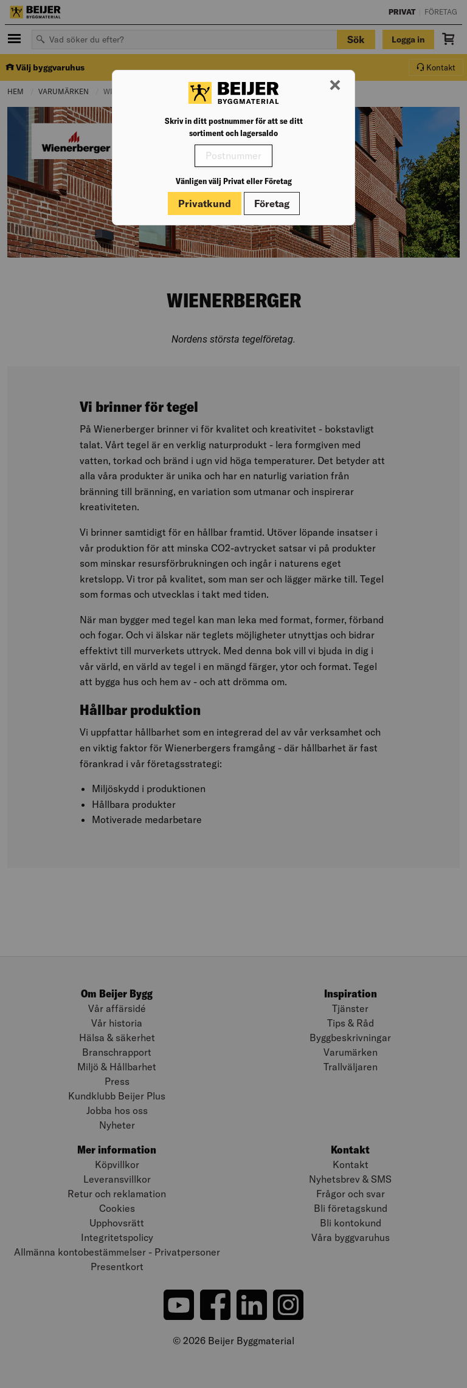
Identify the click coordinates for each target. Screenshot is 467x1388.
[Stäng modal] (335, 85)
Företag (271, 203)
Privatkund (204, 203)
